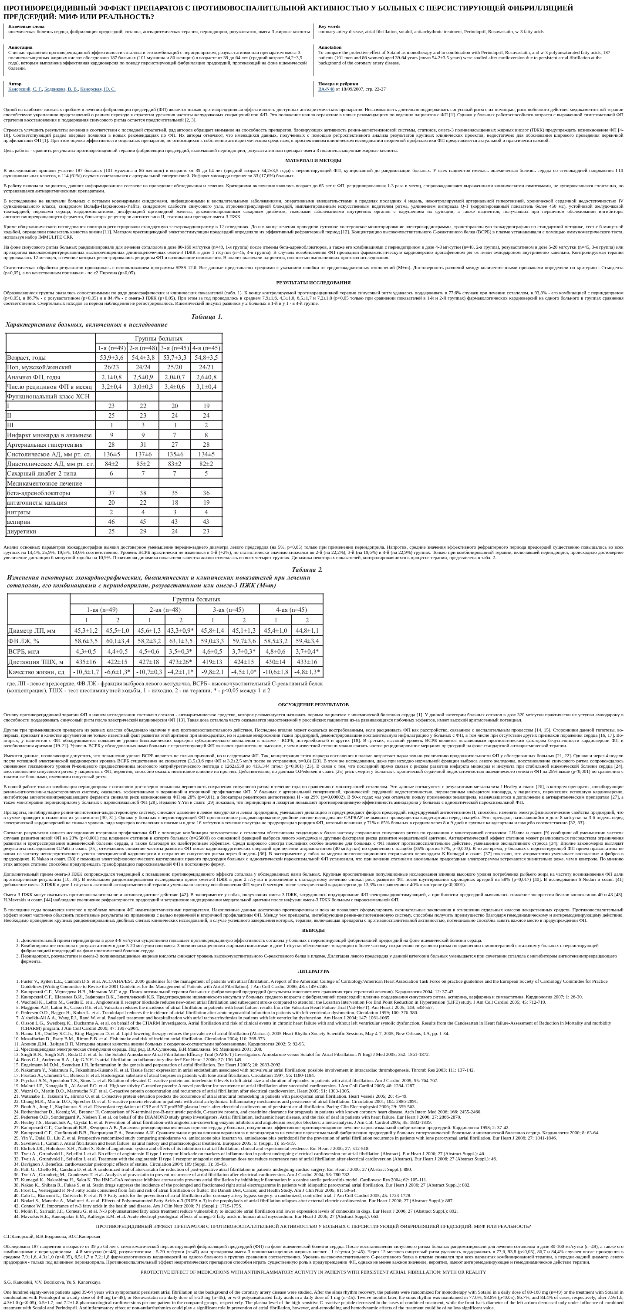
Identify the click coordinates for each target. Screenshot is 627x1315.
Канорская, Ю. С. (97, 88)
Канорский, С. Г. (25, 88)
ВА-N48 (326, 88)
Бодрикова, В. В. (61, 88)
